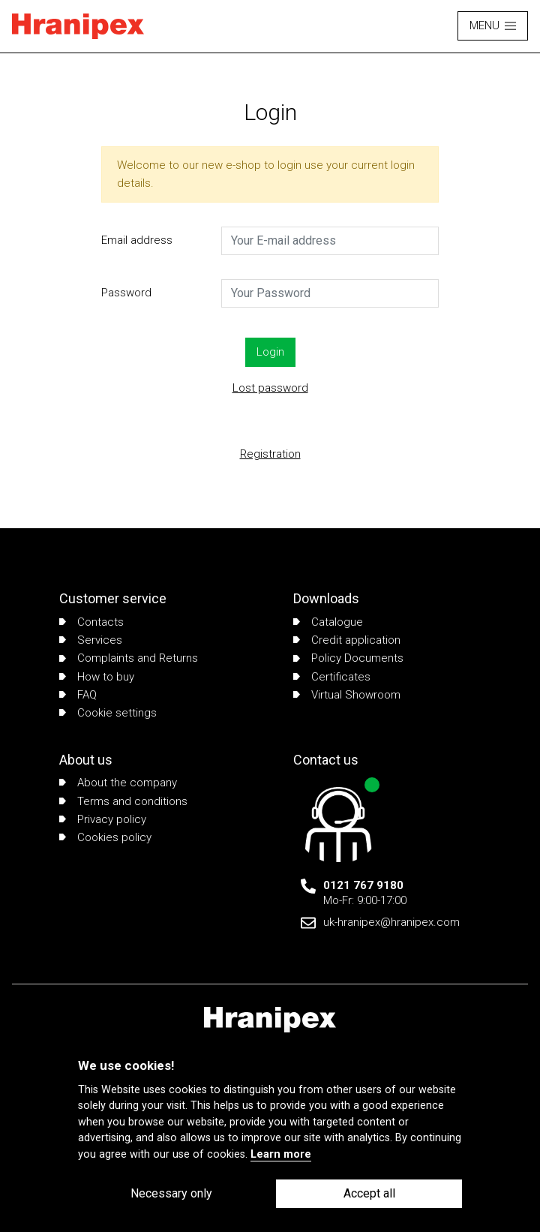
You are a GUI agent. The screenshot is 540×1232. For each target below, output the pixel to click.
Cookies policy (105, 837)
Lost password (270, 388)
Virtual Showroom (346, 695)
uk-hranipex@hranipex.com (391, 922)
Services (90, 640)
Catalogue (328, 622)
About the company (118, 782)
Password (126, 292)
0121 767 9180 (363, 885)
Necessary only (171, 1193)
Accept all (369, 1193)
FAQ (78, 695)
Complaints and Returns (128, 658)
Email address (136, 240)
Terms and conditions (123, 801)
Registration (270, 454)
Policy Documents (348, 658)
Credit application (346, 640)
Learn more (280, 1154)
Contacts (91, 622)
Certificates (331, 677)
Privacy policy (102, 819)
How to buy (96, 677)
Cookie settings (108, 713)
